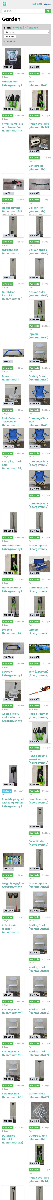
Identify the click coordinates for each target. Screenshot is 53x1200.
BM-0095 (8, 1079)
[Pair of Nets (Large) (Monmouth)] (13, 902)
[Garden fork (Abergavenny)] (13, 58)
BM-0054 (8, 531)
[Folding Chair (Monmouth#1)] (39, 352)
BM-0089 (34, 910)
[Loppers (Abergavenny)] (39, 606)
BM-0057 (34, 573)
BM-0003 (34, 67)
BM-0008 (34, 109)
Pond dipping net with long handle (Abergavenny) (13, 802)
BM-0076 (8, 868)
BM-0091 (8, 995)
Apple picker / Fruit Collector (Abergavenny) (12, 717)
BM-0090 (34, 953)
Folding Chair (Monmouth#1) (38, 377)
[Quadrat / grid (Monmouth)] (39, 1112)
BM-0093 (8, 1037)
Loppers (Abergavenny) (38, 631)
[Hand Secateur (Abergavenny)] (13, 564)
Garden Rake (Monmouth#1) (38, 293)
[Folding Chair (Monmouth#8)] (13, 1070)
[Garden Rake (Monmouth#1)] (39, 268)
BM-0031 (8, 361)
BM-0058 (8, 615)
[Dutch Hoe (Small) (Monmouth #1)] (13, 268)
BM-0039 (8, 403)
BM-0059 (34, 615)
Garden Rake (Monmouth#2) (39, 1095)
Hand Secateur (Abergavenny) (12, 589)
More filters (9, 41)
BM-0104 (34, 1163)
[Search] (48, 11)
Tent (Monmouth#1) (38, 83)
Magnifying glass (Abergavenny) (13, 885)
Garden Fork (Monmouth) (37, 209)
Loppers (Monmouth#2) (12, 631)
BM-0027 (8, 277)
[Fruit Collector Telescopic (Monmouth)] (13, 394)
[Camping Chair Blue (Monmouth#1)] (39, 394)
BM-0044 (8, 447)
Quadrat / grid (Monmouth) (38, 1137)
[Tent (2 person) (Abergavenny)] (39, 648)
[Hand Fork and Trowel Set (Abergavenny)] (39, 732)
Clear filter (10, 36)
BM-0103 (34, 1121)
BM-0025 (8, 235)
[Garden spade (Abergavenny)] (13, 522)
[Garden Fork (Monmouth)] (39, 184)
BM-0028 (34, 277)
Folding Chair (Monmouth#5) (39, 1011)
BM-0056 (8, 573)
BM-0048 (34, 489)
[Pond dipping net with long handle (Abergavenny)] (13, 775)
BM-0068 (34, 784)
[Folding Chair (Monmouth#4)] (13, 986)
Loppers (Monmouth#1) (38, 335)
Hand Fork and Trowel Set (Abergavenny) (38, 759)
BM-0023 (34, 193)
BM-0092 (34, 995)
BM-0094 (34, 1037)
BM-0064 (34, 741)
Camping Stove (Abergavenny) (38, 589)
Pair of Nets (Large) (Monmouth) (10, 929)
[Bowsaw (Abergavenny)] (13, 648)
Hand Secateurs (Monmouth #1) (39, 125)
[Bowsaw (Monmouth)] (13, 352)
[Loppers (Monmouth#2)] (13, 606)
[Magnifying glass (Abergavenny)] (13, 859)
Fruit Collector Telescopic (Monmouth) (11, 421)
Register (37, 4)
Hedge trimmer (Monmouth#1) (12, 209)
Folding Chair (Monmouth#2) (39, 927)
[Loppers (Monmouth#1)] (39, 310)
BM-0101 (34, 1079)
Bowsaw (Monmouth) (10, 377)
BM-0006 (8, 109)
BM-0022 (8, 193)
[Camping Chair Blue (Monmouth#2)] (13, 438)
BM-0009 (34, 151)
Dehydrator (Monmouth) (37, 167)
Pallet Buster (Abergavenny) (38, 842)
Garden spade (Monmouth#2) (39, 885)
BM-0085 (34, 868)
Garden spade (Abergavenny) (12, 547)
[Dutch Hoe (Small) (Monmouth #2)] (13, 1112)
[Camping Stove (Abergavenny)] (39, 564)
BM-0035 (34, 361)
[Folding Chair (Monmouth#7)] (39, 1028)
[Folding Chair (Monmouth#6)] (13, 1028)
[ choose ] (17, 27)
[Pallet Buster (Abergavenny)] (39, 817)
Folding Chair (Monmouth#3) (39, 969)
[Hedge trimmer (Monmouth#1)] (13, 184)
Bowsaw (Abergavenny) (12, 673)
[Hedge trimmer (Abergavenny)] (39, 690)
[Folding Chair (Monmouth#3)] (39, 944)
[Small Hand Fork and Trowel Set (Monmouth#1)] (13, 100)
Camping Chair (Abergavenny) (38, 463)
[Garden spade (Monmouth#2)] (39, 859)
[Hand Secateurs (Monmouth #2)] (39, 1154)
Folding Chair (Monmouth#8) (12, 1095)
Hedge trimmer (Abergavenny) (38, 715)
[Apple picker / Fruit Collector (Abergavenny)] (13, 690)
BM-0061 (34, 657)
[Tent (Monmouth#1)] (39, 58)
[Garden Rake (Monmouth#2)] (39, 1070)
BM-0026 (34, 235)
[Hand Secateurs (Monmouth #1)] (39, 100)
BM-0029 (34, 319)
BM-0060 (8, 657)
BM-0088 (8, 910)
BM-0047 (34, 447)
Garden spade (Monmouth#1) (38, 251)
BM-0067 (8, 784)
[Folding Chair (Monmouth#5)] (39, 986)
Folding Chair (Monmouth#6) (12, 1053)
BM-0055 (34, 531)
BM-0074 (34, 826)
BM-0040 (34, 403)
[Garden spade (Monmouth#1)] (39, 226)
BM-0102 (8, 1121)
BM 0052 (8, 67)
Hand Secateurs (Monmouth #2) (39, 1179)
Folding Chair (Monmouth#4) (12, 1011)
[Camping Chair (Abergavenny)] (39, 438)
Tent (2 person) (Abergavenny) (38, 673)
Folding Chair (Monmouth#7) (39, 1053)
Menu (47, 4)
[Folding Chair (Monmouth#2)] (39, 902)
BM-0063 (34, 699)
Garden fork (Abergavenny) (12, 83)
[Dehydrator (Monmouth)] (39, 142)
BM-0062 (8, 699)
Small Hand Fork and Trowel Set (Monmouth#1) (12, 127)
